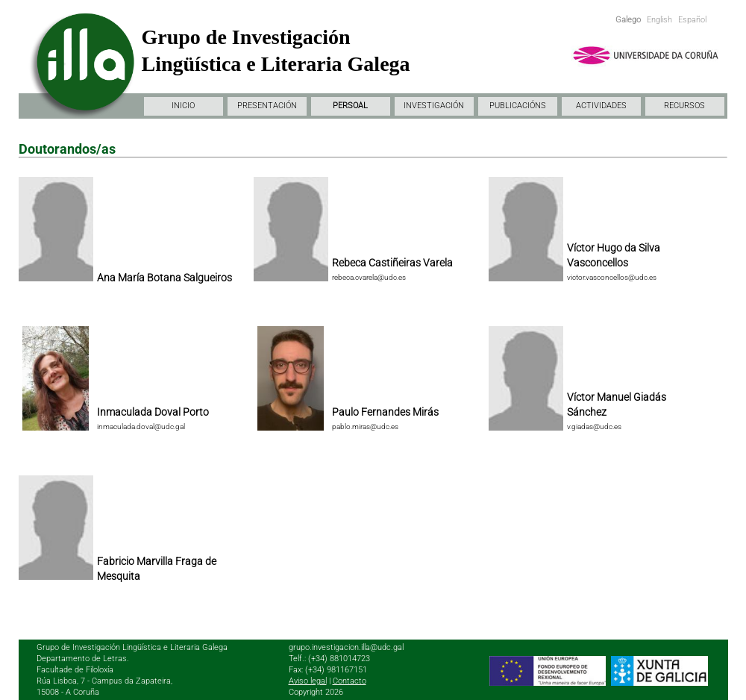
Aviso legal (308, 681)
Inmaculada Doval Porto (153, 412)
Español (692, 20)
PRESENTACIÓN (267, 105)
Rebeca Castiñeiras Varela (392, 263)
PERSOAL (350, 105)
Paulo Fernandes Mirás (385, 412)
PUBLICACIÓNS (517, 105)
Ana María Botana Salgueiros (164, 278)
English (659, 20)
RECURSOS (684, 105)
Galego (628, 20)
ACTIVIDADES (601, 105)
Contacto (349, 681)
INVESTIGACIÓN (434, 105)
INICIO (183, 105)
